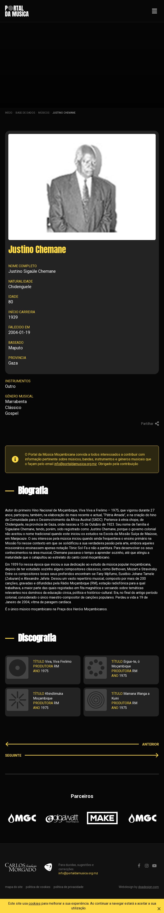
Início (8, 112)
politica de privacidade (68, 887)
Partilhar (150, 423)
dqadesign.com (148, 887)
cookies (35, 903)
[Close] (159, 908)
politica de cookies (38, 887)
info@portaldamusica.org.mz (75, 464)
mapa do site (14, 887)
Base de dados (25, 112)
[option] (22, 818)
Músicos (43, 112)
